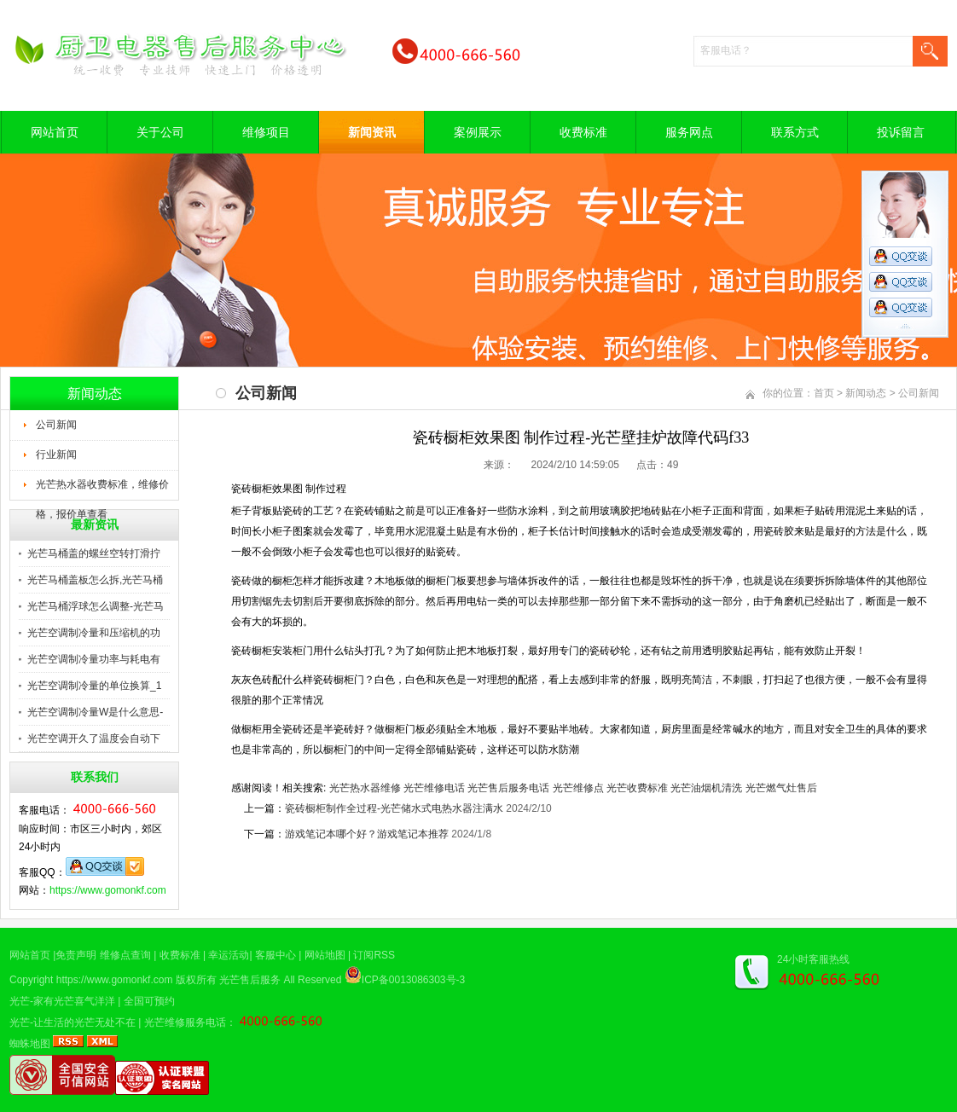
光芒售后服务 (250, 980)
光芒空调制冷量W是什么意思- (95, 712)
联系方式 (795, 132)
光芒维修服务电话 (185, 1022)
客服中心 (275, 955)
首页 (824, 393)
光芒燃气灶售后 (781, 788)
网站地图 (324, 955)
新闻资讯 (372, 132)
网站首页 (54, 132)
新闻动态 (865, 393)
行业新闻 (56, 454)
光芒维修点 (578, 788)
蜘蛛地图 (29, 1044)
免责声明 (75, 955)
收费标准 (583, 132)
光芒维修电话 (434, 788)
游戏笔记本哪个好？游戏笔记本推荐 (367, 834)
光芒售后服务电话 (508, 788)
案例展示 (478, 132)
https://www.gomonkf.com (107, 890)
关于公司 (160, 132)
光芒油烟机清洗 (706, 788)
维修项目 (266, 132)
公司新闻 (56, 425)
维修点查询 (125, 955)
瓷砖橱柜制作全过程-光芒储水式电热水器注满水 (394, 808)
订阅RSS (374, 955)
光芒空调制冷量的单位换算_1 (94, 686)
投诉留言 (901, 132)
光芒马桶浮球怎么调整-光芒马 (95, 606)
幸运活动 (228, 955)
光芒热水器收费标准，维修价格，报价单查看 (102, 489)
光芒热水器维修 (365, 788)
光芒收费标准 (637, 788)
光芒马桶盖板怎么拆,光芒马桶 (95, 580)
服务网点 (689, 132)
